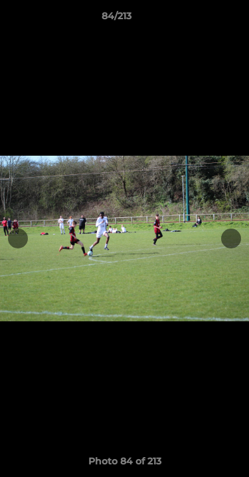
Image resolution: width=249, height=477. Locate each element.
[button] (201, 19)
